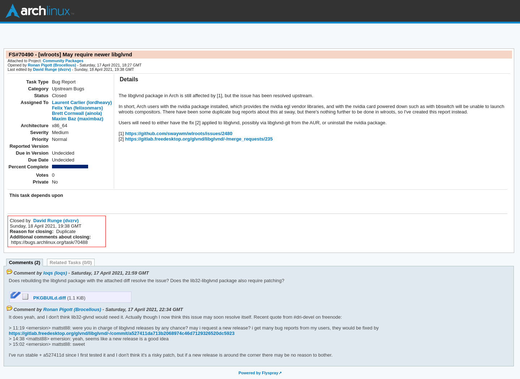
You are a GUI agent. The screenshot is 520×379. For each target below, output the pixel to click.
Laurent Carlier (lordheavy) (82, 102)
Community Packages (63, 61)
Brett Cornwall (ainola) (77, 113)
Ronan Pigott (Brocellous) (52, 65)
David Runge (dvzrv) (52, 69)
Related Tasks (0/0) (71, 262)
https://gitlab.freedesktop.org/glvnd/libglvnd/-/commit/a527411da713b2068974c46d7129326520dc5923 (121, 333)
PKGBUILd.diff (44, 298)
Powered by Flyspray (258, 373)
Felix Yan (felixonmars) (77, 108)
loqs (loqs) (55, 273)
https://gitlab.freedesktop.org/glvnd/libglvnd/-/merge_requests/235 (198, 139)
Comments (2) (24, 262)
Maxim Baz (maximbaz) (77, 118)
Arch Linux (39, 11)
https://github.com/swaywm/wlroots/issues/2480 (178, 133)
